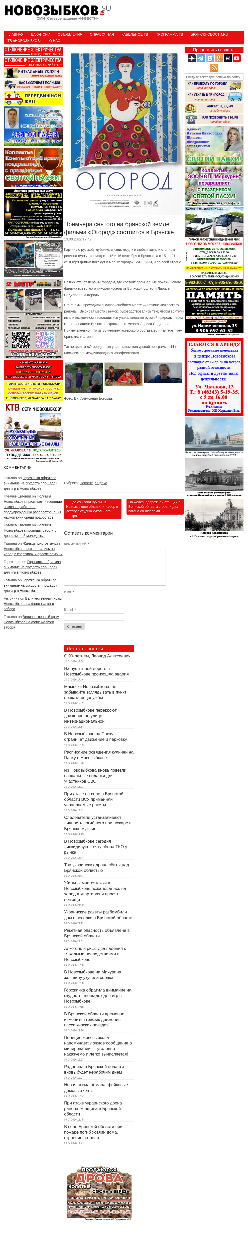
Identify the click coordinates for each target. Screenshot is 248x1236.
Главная (16, 34)
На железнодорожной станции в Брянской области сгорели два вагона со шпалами (154, 506)
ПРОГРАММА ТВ (169, 34)
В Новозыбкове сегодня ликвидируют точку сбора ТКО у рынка (95, 847)
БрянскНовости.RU (209, 34)
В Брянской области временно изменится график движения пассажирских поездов (94, 1019)
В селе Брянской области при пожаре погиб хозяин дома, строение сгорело (93, 1132)
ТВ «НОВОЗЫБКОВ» (25, 41)
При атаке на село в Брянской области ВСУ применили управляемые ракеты (93, 799)
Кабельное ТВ (134, 34)
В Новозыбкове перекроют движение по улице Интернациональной (90, 716)
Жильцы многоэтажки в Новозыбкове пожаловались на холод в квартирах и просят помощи (33, 548)
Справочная (102, 34)
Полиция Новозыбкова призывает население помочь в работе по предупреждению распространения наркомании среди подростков (33, 506)
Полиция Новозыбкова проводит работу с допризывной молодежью (30, 530)
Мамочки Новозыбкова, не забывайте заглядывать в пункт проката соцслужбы (95, 692)
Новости (86, 483)
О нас (54, 41)
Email (70, 609)
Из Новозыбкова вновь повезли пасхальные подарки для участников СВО (95, 776)
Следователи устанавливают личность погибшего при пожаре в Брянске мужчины (98, 823)
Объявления (70, 34)
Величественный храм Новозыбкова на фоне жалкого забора (33, 603)
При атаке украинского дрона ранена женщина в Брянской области (93, 1109)
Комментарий (76, 544)
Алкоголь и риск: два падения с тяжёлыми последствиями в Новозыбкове (95, 954)
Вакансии (40, 34)
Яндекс (101, 483)
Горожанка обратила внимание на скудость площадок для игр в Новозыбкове (30, 483)
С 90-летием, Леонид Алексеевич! (98, 656)
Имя (69, 592)
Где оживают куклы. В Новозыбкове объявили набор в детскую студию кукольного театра (92, 509)
